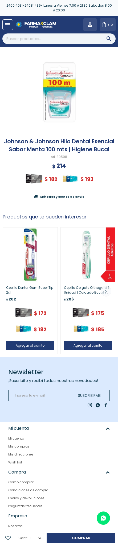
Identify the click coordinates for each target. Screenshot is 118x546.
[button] (106, 291)
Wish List (15, 462)
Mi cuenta (16, 438)
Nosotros (15, 526)
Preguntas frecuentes (25, 506)
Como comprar (21, 482)
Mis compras (19, 446)
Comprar (81, 537)
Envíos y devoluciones (26, 498)
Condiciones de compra (28, 490)
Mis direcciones (21, 454)
